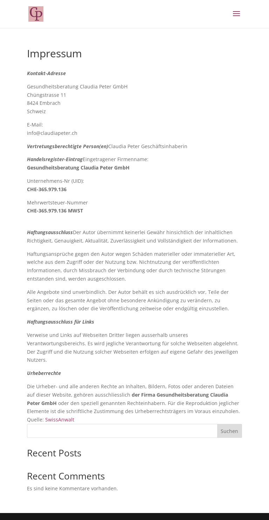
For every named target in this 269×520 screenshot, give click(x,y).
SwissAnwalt (59, 419)
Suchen (229, 431)
